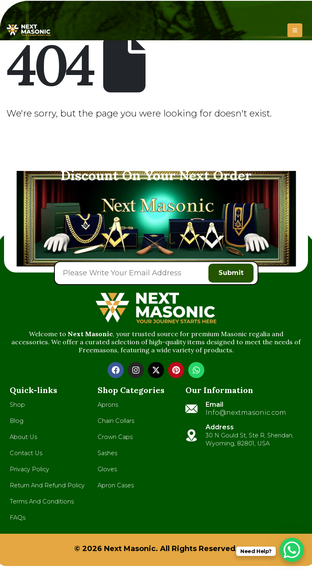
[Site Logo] (28, 30)
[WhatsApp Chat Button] (292, 550)
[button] (294, 30)
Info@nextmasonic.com (246, 412)
